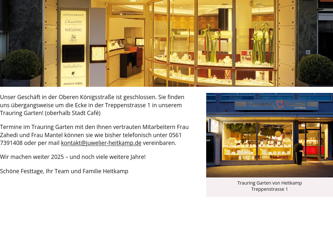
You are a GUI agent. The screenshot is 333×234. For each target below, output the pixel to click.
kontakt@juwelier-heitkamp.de (101, 143)
